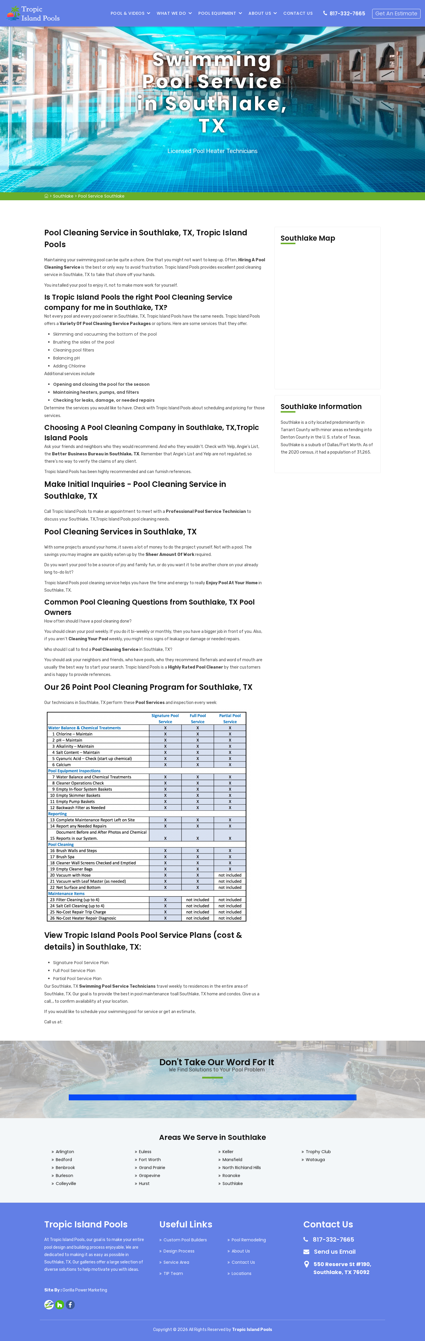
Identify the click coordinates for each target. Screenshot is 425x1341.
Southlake (63, 196)
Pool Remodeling (249, 1240)
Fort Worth (150, 1160)
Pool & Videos (128, 13)
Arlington (65, 1152)
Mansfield (232, 1160)
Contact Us (298, 13)
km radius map (328, 316)
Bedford (64, 1160)
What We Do (171, 13)
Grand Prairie (152, 1168)
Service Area (176, 1262)
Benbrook (65, 1168)
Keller (228, 1152)
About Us (260, 13)
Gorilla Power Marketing (85, 1290)
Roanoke (231, 1175)
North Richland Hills (242, 1168)
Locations (241, 1273)
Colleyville (66, 1183)
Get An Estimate (396, 13)
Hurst (144, 1183)
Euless (145, 1152)
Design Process (179, 1251)
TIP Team (173, 1273)
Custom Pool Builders (185, 1240)
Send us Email (335, 1252)
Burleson (64, 1175)
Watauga (315, 1160)
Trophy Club (318, 1152)
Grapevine (149, 1175)
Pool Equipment (217, 13)
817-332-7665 (347, 13)
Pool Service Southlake (101, 196)
